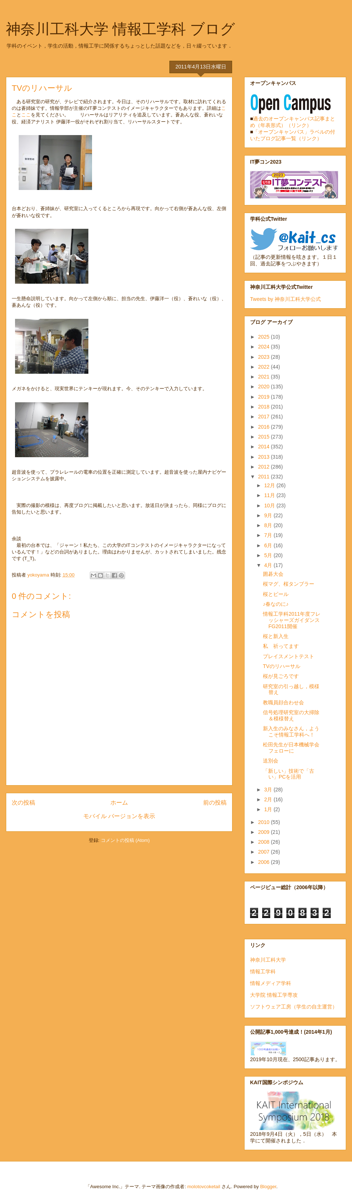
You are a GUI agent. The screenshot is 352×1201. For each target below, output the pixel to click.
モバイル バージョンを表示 (119, 816)
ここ (26, 115)
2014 (264, 447)
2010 (264, 822)
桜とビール (276, 594)
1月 (269, 809)
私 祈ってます (281, 646)
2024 (264, 347)
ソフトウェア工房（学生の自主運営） (293, 1007)
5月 (269, 555)
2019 (264, 397)
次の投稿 (23, 802)
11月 (270, 495)
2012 (264, 467)
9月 (269, 515)
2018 (264, 407)
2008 (264, 842)
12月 (270, 485)
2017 (264, 416)
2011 (264, 477)
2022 (264, 367)
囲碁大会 (273, 574)
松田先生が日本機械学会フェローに (291, 748)
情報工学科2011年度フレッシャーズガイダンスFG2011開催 (291, 620)
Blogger (268, 1186)
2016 (264, 427)
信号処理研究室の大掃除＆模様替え (291, 715)
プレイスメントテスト (288, 656)
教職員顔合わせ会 (283, 702)
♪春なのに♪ (276, 604)
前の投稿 (215, 802)
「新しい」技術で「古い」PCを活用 (288, 774)
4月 (269, 565)
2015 (264, 437)
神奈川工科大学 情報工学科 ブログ (120, 29)
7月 (269, 535)
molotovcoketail (203, 1186)
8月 (269, 525)
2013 (264, 457)
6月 (269, 545)
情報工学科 (263, 971)
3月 (269, 789)
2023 (264, 357)
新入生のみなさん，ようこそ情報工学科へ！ (291, 732)
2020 (264, 386)
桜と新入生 (276, 636)
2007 (264, 852)
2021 (264, 377)
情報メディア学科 (270, 983)
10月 (270, 505)
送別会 (270, 761)
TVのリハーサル (281, 666)
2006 (264, 862)
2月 (269, 799)
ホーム (119, 802)
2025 (264, 337)
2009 (264, 832)
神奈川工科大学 (268, 960)
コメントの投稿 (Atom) (125, 840)
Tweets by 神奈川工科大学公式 (285, 299)
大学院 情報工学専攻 (274, 995)
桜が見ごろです (281, 676)
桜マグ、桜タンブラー (288, 584)
